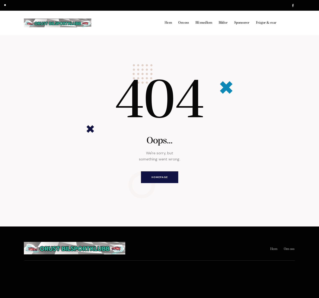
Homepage (159, 177)
